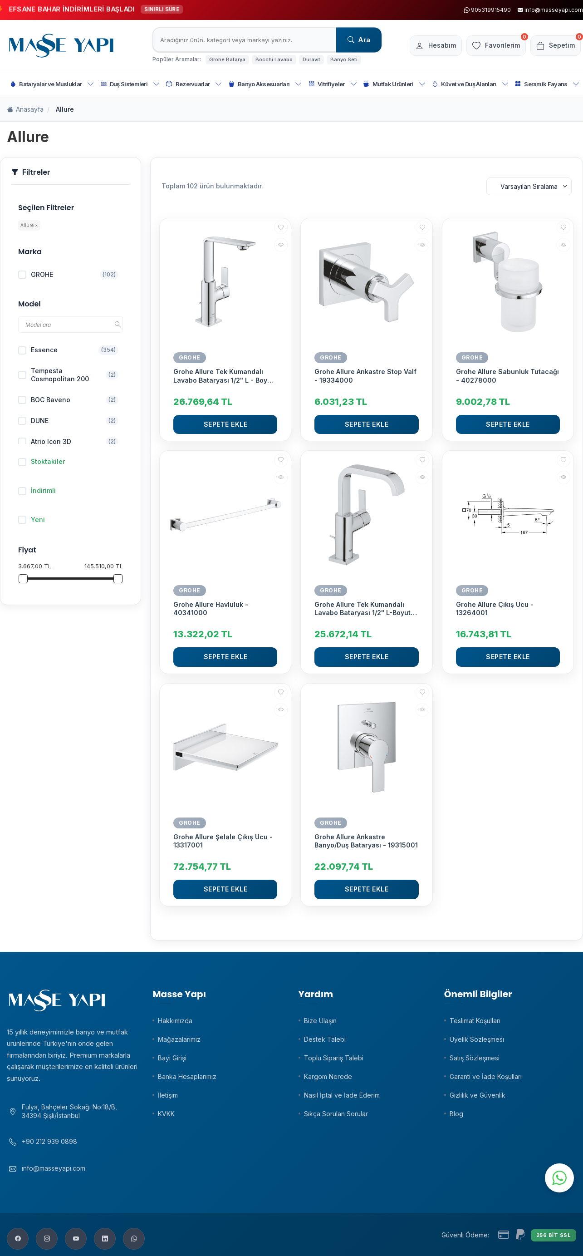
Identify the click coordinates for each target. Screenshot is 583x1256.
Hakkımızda (175, 1021)
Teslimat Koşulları (475, 1021)
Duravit (311, 59)
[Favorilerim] (489, 45)
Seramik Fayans (547, 84)
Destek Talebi (325, 1039)
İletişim (168, 1095)
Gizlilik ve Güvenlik (477, 1095)
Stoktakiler (41, 462)
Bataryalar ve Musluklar (52, 84)
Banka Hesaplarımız (187, 1076)
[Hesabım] (424, 45)
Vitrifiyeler (333, 84)
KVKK (166, 1114)
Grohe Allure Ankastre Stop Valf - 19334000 (365, 376)
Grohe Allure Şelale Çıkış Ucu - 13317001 (223, 841)
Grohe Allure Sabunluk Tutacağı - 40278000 (507, 376)
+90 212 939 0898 (49, 1146)
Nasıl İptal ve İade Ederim (342, 1095)
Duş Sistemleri (130, 84)
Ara (359, 39)
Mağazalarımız (179, 1039)
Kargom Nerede (328, 1076)
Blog (456, 1114)
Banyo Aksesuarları (265, 84)
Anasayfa (25, 109)
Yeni (31, 520)
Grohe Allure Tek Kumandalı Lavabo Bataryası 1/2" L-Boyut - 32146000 (365, 609)
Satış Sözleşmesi (475, 1058)
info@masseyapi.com (53, 1173)
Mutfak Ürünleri (394, 84)
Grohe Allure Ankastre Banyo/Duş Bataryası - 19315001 (366, 841)
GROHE (190, 357)
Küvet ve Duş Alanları (470, 84)
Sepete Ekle (226, 424)
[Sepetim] (553, 45)
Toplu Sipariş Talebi (333, 1058)
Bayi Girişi (172, 1058)
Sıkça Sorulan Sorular (336, 1114)
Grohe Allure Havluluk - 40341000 (210, 608)
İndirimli (37, 491)
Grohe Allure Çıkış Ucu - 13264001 (495, 608)
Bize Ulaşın (320, 1021)
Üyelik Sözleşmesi (477, 1039)
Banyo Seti (344, 59)
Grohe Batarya (227, 59)
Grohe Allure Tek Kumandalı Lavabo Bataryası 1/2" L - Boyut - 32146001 (223, 376)
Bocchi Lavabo (274, 59)
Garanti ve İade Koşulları (486, 1076)
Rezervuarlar (194, 84)
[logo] (61, 45)
